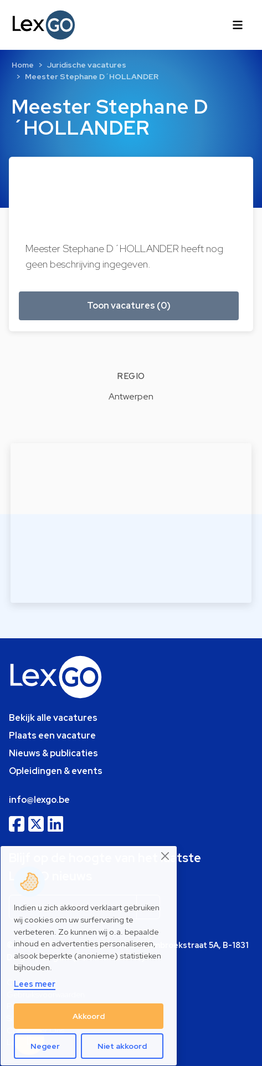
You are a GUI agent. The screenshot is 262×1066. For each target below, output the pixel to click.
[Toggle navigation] (237, 25)
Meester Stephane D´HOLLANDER (91, 76)
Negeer (45, 1046)
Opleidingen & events (55, 771)
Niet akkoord (122, 1046)
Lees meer (34, 983)
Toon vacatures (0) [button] (129, 305)
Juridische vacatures (86, 65)
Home (23, 65)
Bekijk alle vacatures (53, 718)
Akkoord (89, 1016)
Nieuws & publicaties (53, 753)
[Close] (165, 856)
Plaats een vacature (52, 735)
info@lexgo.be (39, 800)
